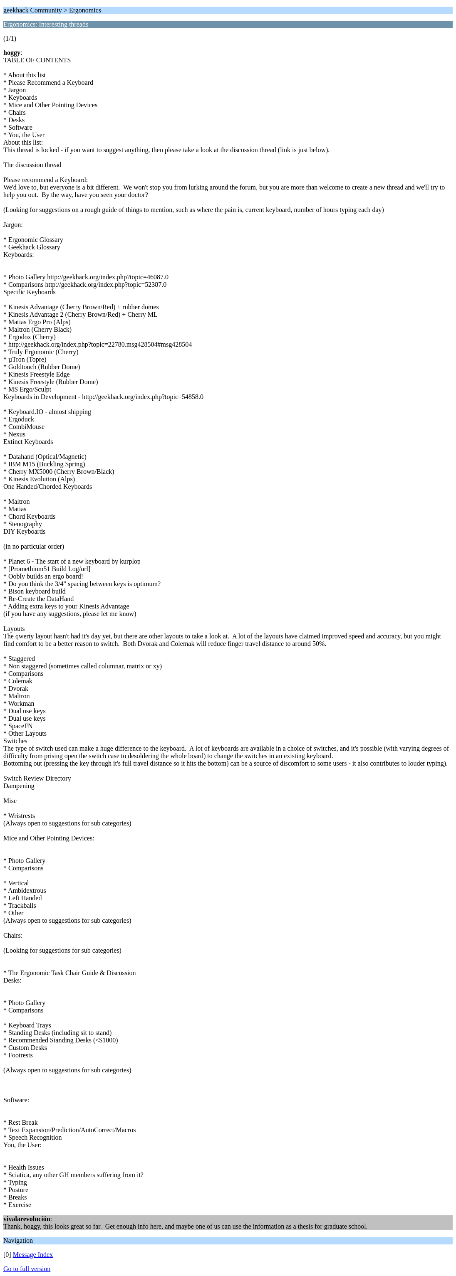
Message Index (33, 1254)
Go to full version (26, 1268)
